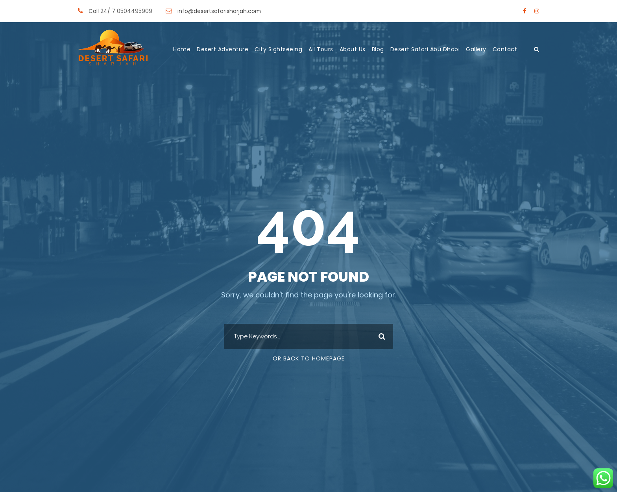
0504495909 (135, 11)
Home (181, 49)
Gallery (476, 49)
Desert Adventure (222, 49)
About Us (353, 49)
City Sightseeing (278, 49)
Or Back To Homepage (309, 358)
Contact (505, 49)
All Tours (320, 49)
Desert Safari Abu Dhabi (425, 49)
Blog (378, 49)
